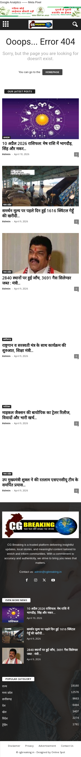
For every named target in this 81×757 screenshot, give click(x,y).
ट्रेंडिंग (4, 725)
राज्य (4, 686)
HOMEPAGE (52, 72)
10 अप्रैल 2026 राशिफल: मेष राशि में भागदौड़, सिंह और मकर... (37, 146)
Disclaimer (14, 745)
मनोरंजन (6, 406)
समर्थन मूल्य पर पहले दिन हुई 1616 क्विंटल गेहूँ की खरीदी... (38, 213)
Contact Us (67, 745)
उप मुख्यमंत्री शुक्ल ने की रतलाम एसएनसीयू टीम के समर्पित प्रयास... (40, 482)
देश (4, 705)
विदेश (5, 718)
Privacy (29, 745)
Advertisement (47, 745)
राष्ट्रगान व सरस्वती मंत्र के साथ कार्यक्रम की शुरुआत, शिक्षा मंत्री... (34, 348)
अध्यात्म (6, 137)
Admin (6, 154)
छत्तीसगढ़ (7, 339)
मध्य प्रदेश (7, 204)
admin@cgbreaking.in (48, 571)
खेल (4, 712)
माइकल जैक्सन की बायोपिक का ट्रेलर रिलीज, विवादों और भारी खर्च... (36, 415)
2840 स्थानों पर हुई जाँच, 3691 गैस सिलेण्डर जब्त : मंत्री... (36, 280)
